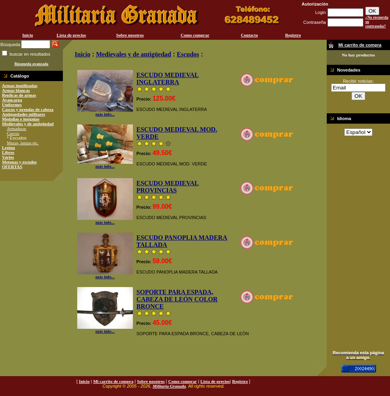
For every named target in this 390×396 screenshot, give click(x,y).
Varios (8, 157)
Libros (8, 152)
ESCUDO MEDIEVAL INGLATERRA (167, 78)
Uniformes (12, 104)
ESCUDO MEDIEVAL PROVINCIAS (167, 187)
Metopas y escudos (19, 161)
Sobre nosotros (130, 35)
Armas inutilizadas (19, 85)
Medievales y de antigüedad (28, 123)
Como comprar (195, 35)
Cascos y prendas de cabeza (27, 109)
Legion (8, 147)
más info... (105, 112)
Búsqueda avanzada (31, 64)
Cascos (13, 133)
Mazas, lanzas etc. (23, 142)
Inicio (27, 35)
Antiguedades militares (23, 114)
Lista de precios (71, 35)
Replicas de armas (19, 95)
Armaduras (16, 128)
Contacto (249, 35)
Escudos (188, 54)
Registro (293, 35)
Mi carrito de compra (113, 381)
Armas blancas (16, 90)
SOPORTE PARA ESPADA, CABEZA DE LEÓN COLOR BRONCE (177, 299)
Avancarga (12, 99)
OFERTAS (12, 166)
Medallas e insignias (20, 118)
